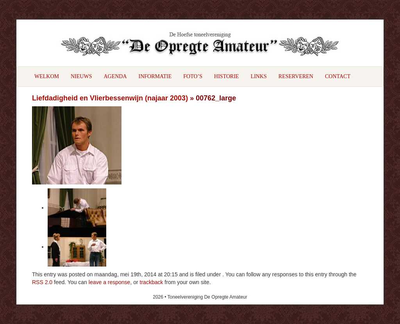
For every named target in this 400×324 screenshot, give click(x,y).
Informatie (155, 76)
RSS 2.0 (42, 282)
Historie (226, 76)
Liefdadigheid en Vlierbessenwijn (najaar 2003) (110, 98)
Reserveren (296, 76)
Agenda (115, 76)
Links (259, 76)
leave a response (109, 282)
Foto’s (192, 76)
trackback (151, 282)
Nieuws (81, 76)
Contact (337, 76)
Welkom (46, 76)
